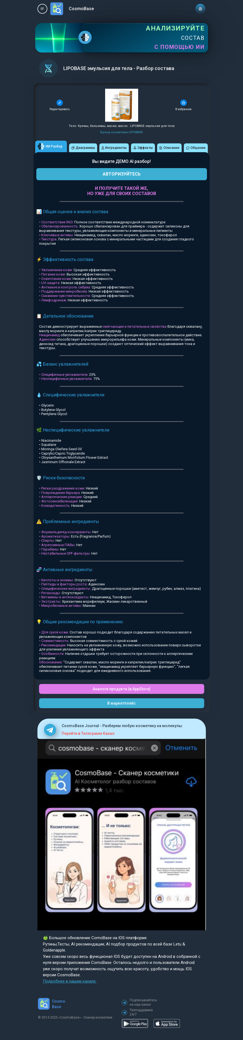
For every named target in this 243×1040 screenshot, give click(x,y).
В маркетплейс (121, 703)
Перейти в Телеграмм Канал (88, 733)
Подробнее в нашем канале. (70, 981)
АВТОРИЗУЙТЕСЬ (122, 174)
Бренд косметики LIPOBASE (121, 132)
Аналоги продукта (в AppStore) (122, 689)
